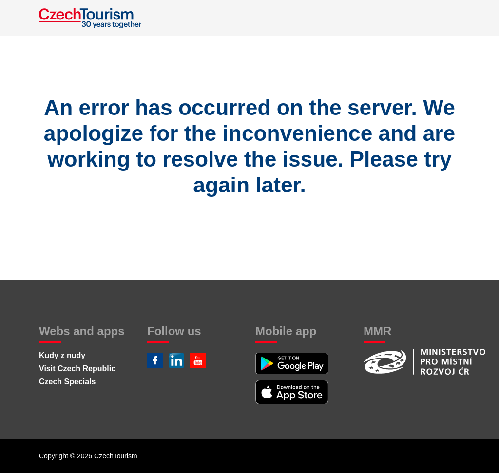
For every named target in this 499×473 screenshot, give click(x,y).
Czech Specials (67, 382)
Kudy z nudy (62, 355)
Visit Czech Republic (77, 368)
